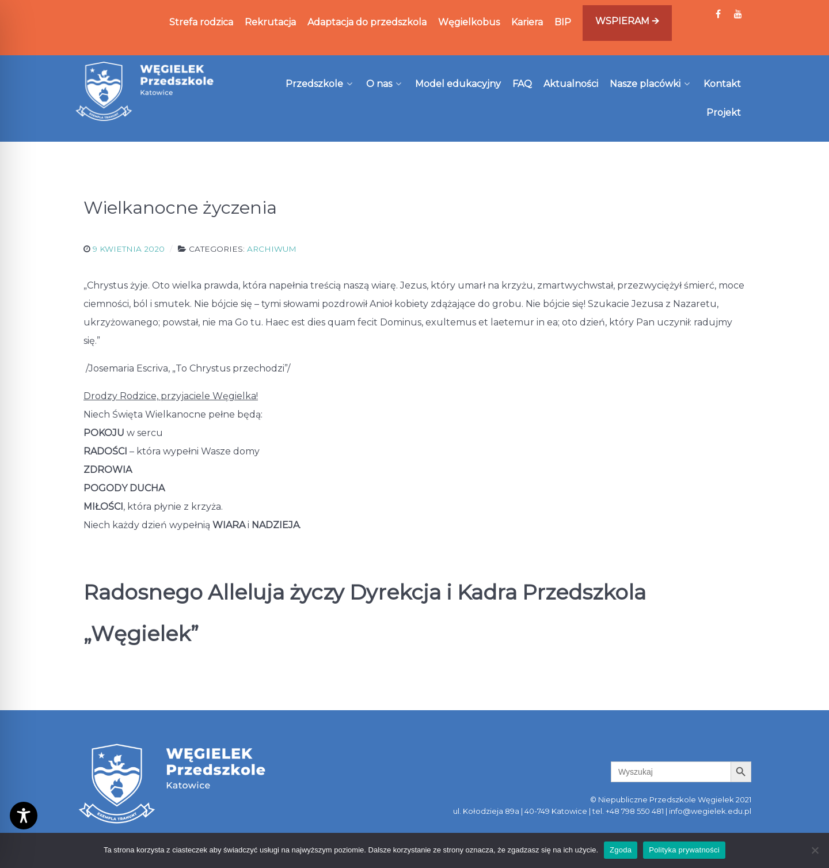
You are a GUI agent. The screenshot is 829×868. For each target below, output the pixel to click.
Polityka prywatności (684, 850)
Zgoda (621, 850)
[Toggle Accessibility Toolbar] (24, 816)
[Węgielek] (145, 91)
